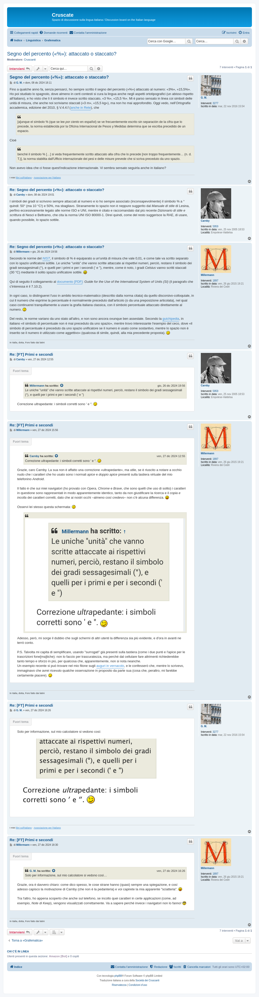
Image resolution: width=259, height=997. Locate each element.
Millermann (207, 275)
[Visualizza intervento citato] (62, 385)
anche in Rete (81, 107)
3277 (215, 103)
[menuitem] (53, 33)
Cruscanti (30, 59)
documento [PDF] (69, 282)
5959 (215, 226)
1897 (215, 280)
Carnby (205, 220)
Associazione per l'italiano (47, 177)
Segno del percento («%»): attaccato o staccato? (62, 54)
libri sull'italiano (24, 177)
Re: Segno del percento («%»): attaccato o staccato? (57, 189)
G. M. (204, 97)
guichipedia (170, 319)
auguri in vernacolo (110, 666)
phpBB (118, 975)
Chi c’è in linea (18, 951)
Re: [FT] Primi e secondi (31, 354)
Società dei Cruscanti (147, 980)
